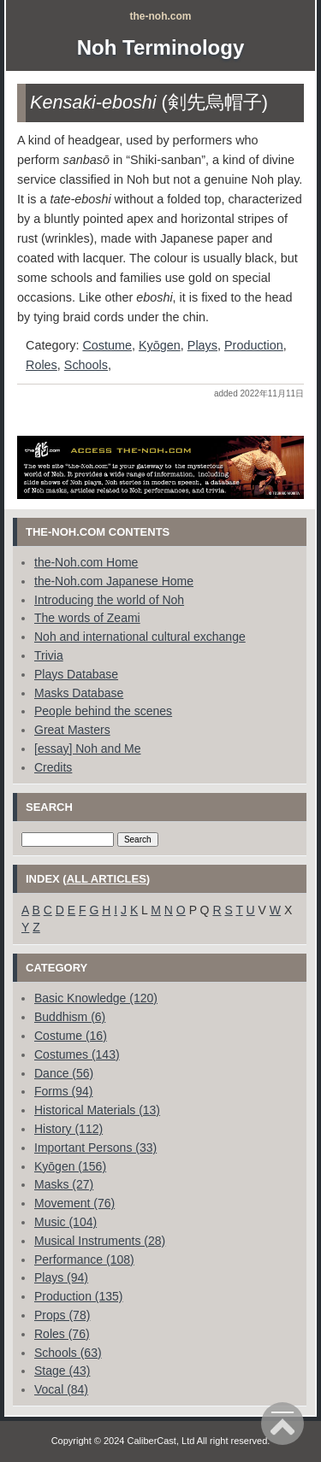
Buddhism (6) (69, 1017)
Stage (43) (62, 1370)
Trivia (48, 655)
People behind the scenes (103, 711)
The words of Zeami (87, 618)
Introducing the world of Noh (109, 600)
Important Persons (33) (95, 1147)
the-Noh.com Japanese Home (113, 581)
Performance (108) (84, 1259)
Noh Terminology (161, 47)
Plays (202, 345)
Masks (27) (63, 1184)
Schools (86, 365)
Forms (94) (63, 1091)
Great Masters (72, 730)
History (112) (68, 1129)
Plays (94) (61, 1277)
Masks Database (78, 693)
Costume (107, 345)
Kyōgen (160, 345)
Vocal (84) (61, 1389)
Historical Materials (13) (97, 1110)
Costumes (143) (77, 1054)
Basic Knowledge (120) (96, 998)
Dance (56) (63, 1073)
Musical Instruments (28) (99, 1241)
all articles (106, 878)
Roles (41, 365)
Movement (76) (74, 1203)
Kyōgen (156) (70, 1166)
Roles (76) (62, 1334)
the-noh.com (161, 16)
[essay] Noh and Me (87, 748)
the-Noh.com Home (86, 562)
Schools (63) (68, 1352)
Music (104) (65, 1222)
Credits (53, 767)
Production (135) (78, 1296)
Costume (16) (70, 1035)
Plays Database (76, 674)
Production (253, 345)
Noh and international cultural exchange (140, 636)
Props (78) (62, 1315)
